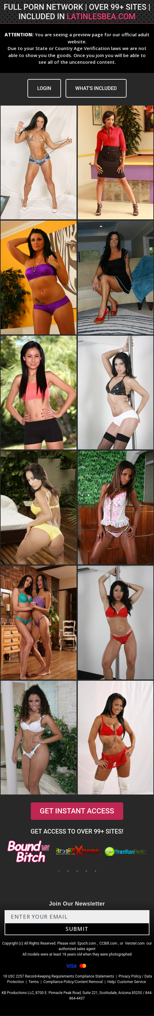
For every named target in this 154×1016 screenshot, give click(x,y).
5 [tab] (95, 871)
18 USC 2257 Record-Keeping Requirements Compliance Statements (58, 977)
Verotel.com (135, 944)
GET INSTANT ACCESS (77, 811)
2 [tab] (68, 871)
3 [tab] (77, 871)
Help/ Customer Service (126, 982)
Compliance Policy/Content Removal (73, 982)
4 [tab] (86, 871)
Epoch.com (86, 944)
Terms (33, 982)
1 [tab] (59, 871)
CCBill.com (108, 944)
